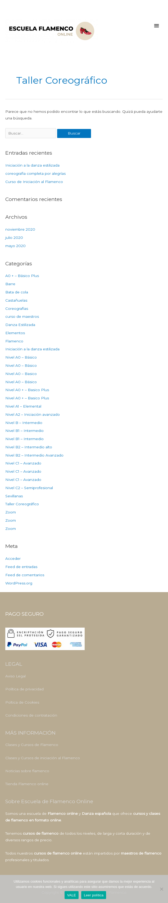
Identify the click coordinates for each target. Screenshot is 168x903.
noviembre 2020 (20, 229)
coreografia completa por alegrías (35, 173)
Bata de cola (16, 292)
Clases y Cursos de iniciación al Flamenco (42, 758)
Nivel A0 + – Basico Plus (27, 390)
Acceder (13, 558)
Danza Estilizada (20, 325)
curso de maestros (22, 316)
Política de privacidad (24, 689)
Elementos (15, 333)
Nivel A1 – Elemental (23, 406)
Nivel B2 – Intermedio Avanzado (34, 455)
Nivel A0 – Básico (21, 357)
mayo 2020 (15, 246)
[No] (161, 889)
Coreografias (16, 308)
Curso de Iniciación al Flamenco (34, 182)
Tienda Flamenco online (26, 784)
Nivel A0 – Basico (21, 374)
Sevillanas (14, 496)
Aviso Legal (15, 676)
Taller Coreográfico (22, 504)
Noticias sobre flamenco (27, 771)
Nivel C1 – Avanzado (23, 463)
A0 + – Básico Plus (22, 276)
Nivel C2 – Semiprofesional (29, 488)
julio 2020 (14, 237)
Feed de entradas (21, 567)
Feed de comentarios (24, 575)
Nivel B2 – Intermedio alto (28, 447)
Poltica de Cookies (22, 702)
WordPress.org (18, 583)
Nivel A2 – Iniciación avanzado (32, 414)
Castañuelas (16, 300)
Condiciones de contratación (31, 715)
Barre (10, 284)
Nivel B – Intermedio (23, 423)
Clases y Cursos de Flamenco (31, 745)
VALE (71, 895)
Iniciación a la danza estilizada (32, 165)
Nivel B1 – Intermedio (24, 430)
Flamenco (14, 341)
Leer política (93, 895)
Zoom (10, 512)
